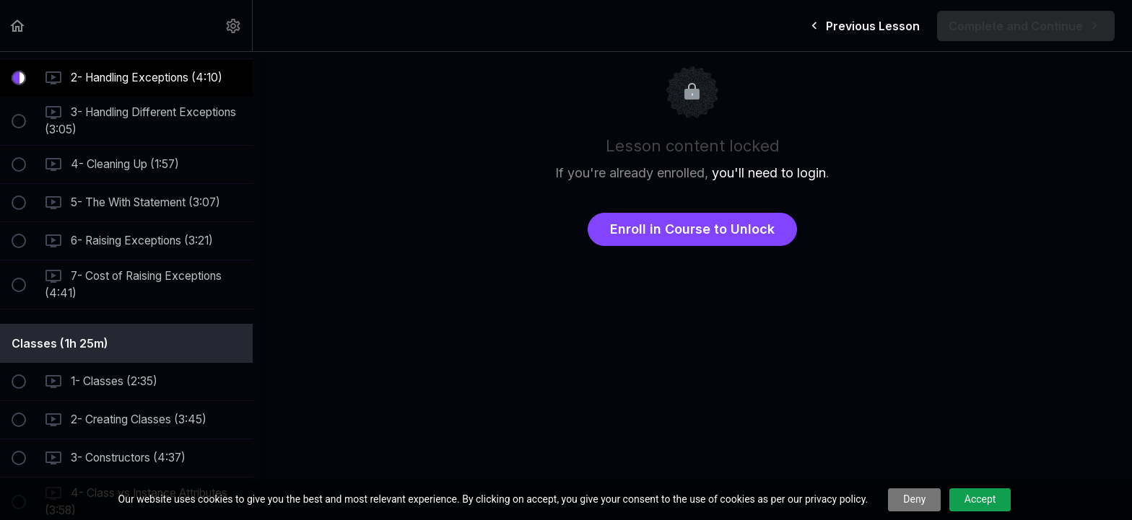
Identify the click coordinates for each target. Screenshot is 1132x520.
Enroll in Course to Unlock (692, 229)
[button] (18, 25)
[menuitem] (234, 25)
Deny (914, 499)
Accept (980, 499)
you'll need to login (769, 172)
